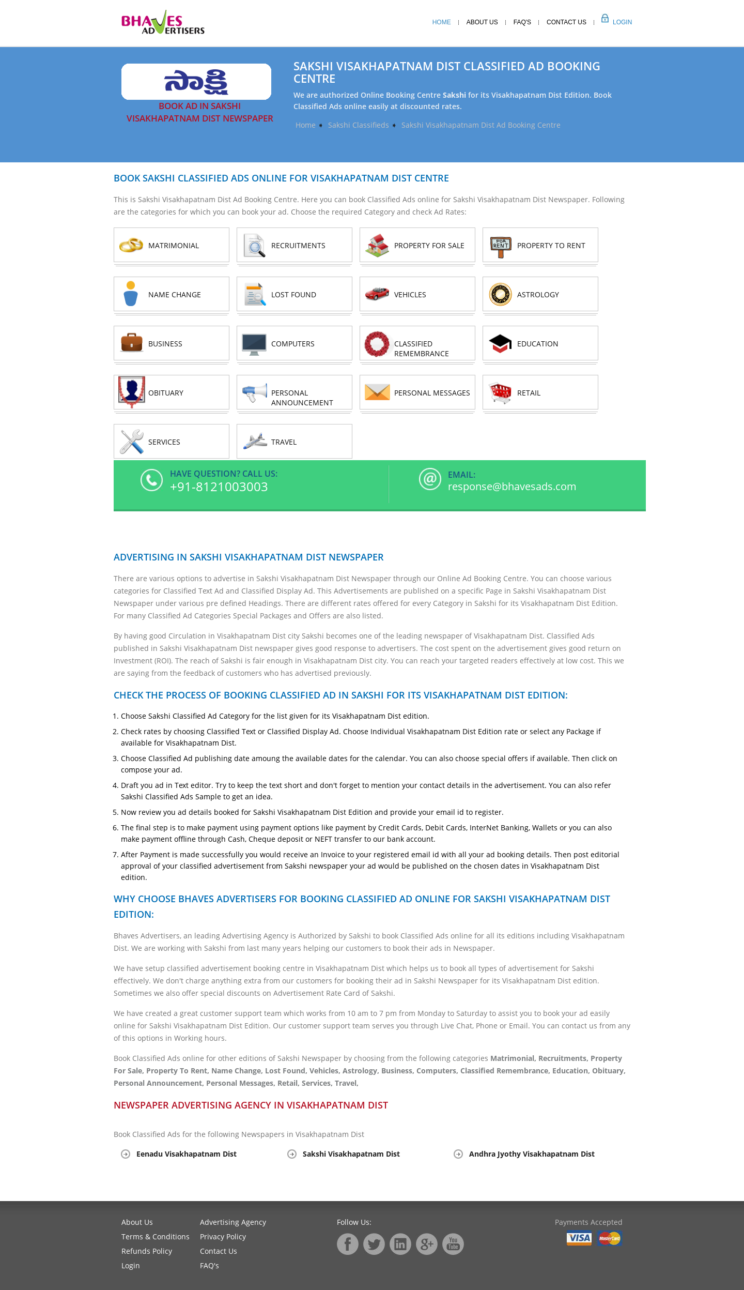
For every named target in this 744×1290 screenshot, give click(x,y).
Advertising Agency (233, 1222)
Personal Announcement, (160, 1083)
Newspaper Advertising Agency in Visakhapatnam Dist (251, 1105)
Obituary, (609, 1070)
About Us (482, 22)
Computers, (438, 1070)
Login (611, 22)
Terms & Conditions (155, 1236)
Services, (318, 1083)
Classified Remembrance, (506, 1070)
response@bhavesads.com (512, 486)
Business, (398, 1070)
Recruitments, (564, 1058)
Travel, (347, 1083)
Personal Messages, (241, 1083)
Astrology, (362, 1070)
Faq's (522, 22)
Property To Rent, (178, 1070)
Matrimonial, (514, 1058)
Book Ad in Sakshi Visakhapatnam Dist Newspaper (200, 112)
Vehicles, (326, 1070)
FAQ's (209, 1265)
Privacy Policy (223, 1236)
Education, (572, 1070)
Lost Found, (287, 1070)
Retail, (289, 1083)
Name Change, (238, 1070)
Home (441, 22)
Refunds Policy (146, 1251)
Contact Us (566, 22)
